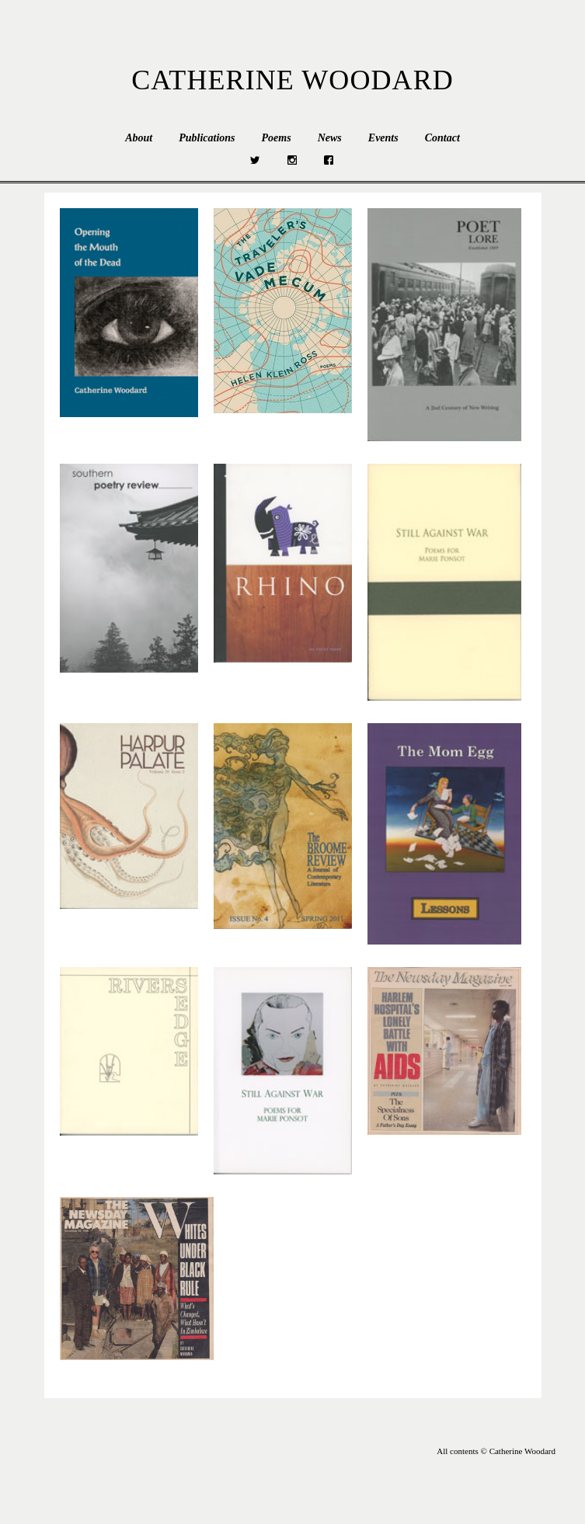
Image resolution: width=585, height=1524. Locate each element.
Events (383, 138)
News (330, 138)
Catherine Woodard (292, 80)
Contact (442, 138)
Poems (276, 138)
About (138, 138)
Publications (207, 138)
